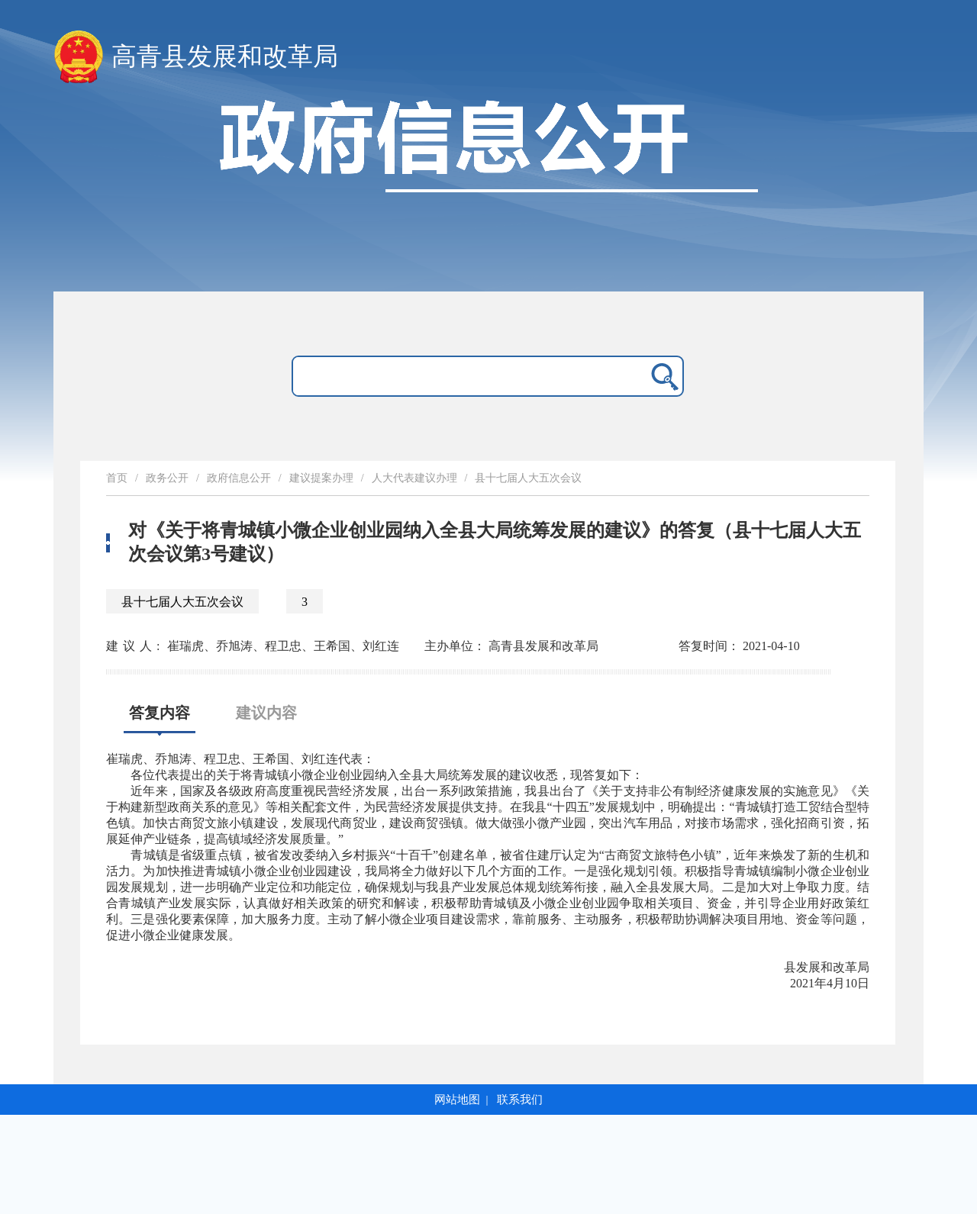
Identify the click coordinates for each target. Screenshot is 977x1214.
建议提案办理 (321, 478)
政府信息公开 (239, 478)
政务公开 (167, 478)
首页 (116, 478)
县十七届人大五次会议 (528, 478)
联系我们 (520, 1099)
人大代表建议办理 (414, 478)
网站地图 (457, 1099)
